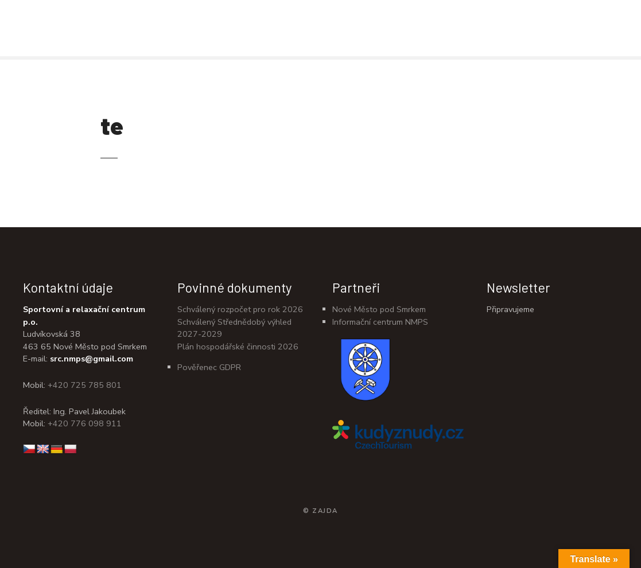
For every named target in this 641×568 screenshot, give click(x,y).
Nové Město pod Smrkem (379, 309)
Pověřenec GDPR (209, 367)
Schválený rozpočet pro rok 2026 (240, 309)
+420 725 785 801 (85, 385)
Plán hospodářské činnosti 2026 (237, 346)
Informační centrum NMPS (380, 322)
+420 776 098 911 (85, 423)
